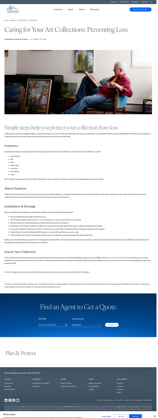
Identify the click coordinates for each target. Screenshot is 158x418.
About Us (120, 383)
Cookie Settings (147, 400)
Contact (144, 2)
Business (36, 386)
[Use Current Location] (66, 325)
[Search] (151, 2)
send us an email (134, 406)
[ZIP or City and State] (53, 325)
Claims (82, 9)
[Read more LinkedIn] (6, 400)
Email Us (7, 386)
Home (6, 20)
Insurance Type (78, 319)
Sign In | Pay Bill (141, 9)
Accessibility (138, 400)
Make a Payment (95, 383)
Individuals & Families (41, 383)
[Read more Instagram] (9, 400)
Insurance (58, 9)
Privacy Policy (120, 400)
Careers (135, 2)
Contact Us (8, 383)
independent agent (68, 406)
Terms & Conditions (108, 400)
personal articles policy (116, 258)
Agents (114, 2)
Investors (124, 2)
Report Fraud (129, 400)
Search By (42, 319)
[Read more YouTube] (17, 400)
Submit (112, 325)
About (70, 9)
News (119, 392)
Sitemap (99, 400)
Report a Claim (66, 383)
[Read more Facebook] (13, 400)
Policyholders (94, 386)
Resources (94, 9)
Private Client (23, 20)
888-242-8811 (9, 389)
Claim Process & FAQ (68, 386)
